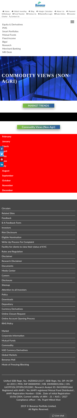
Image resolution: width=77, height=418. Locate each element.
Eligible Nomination (11, 237)
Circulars (6, 208)
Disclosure (7, 280)
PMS (4, 27)
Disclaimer (7, 256)
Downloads (7, 299)
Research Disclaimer (12, 261)
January (6, 141)
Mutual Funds (9, 34)
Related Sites (8, 213)
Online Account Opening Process (18, 318)
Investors (6, 227)
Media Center (8, 270)
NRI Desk (7, 52)
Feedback (6, 218)
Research (6, 45)
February (6, 136)
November (7, 185)
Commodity (7, 345)
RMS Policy (7, 323)
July (4, 165)
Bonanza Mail (8, 359)
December (7, 190)
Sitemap (6, 285)
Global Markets (9, 354)
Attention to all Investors (14, 289)
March (5, 146)
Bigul (4, 41)
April (4, 151)
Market (5, 330)
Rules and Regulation (12, 251)
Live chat (58, 415)
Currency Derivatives (12, 308)
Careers (5, 275)
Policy (5, 294)
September (7, 175)
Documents (7, 265)
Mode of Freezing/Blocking (15, 364)
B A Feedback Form (11, 222)
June (4, 160)
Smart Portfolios (10, 31)
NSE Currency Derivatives (15, 350)
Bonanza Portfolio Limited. (42, 406)
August (5, 170)
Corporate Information (13, 335)
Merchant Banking (11, 48)
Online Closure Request (13, 313)
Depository (7, 304)
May (4, 156)
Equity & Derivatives (12, 24)
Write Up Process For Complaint (18, 242)
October (6, 180)
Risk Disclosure (9, 232)
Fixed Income (9, 38)
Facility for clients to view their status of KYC (24, 246)
